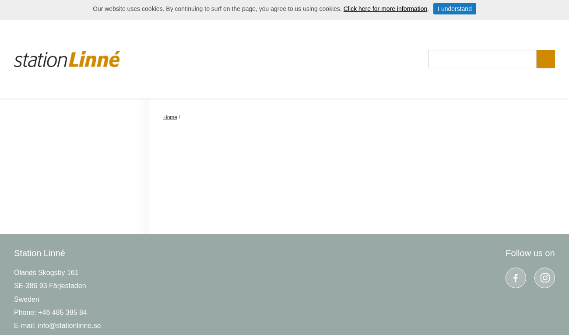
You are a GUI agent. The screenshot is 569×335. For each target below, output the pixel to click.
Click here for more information (385, 8)
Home (170, 117)
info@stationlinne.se (69, 325)
